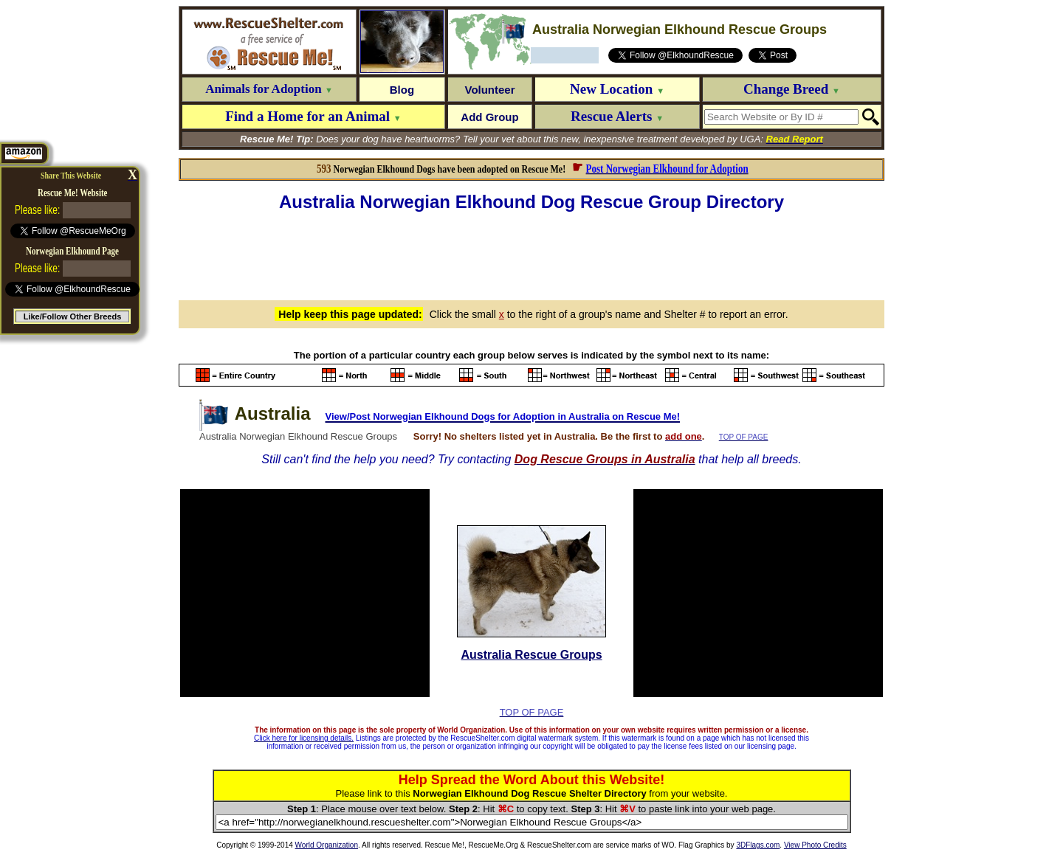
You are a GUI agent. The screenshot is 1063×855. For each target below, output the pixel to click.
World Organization (326, 845)
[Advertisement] (531, 254)
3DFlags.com (758, 845)
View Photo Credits (815, 845)
